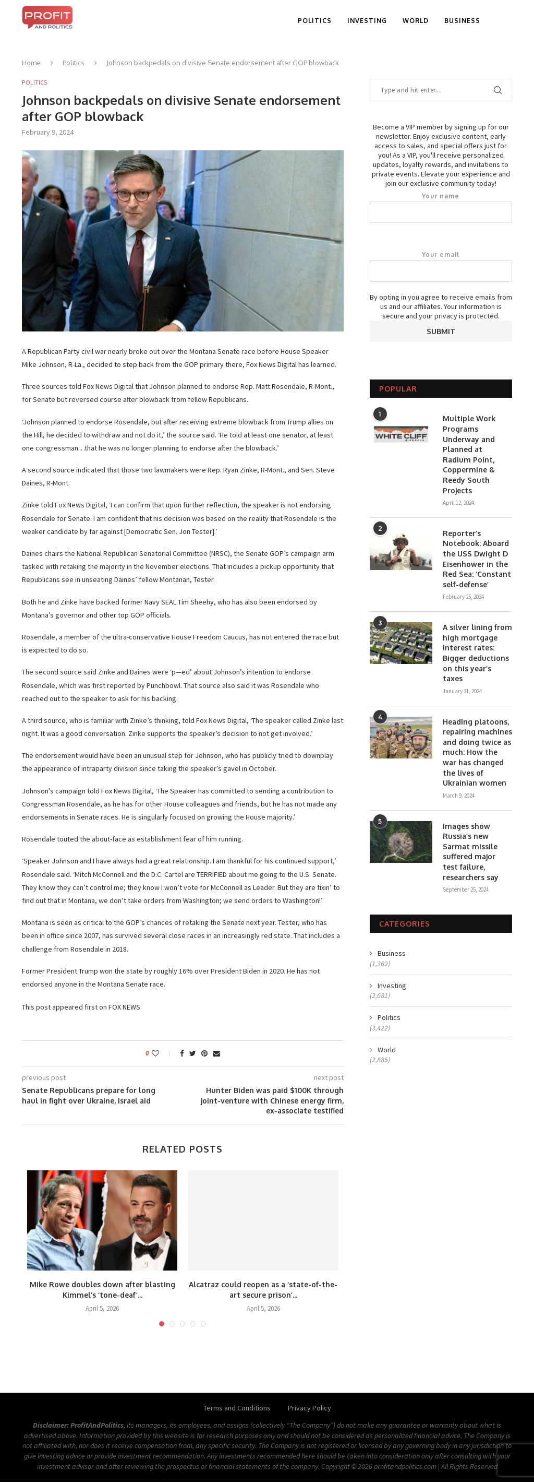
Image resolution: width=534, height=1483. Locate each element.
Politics (315, 21)
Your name (441, 207)
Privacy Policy (309, 1409)
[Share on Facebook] (182, 1054)
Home (31, 62)
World (416, 21)
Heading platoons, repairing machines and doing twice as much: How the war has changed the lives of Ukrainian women (477, 752)
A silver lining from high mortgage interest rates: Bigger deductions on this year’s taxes (477, 653)
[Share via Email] (216, 1054)
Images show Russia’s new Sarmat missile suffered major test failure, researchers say (471, 852)
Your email (441, 266)
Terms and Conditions (237, 1409)
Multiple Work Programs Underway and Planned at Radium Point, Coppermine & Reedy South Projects (469, 454)
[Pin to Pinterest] (204, 1054)
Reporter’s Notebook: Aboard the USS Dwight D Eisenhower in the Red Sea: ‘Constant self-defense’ (477, 559)
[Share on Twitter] (192, 1054)
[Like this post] (162, 1054)
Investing (367, 21)
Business (462, 21)
